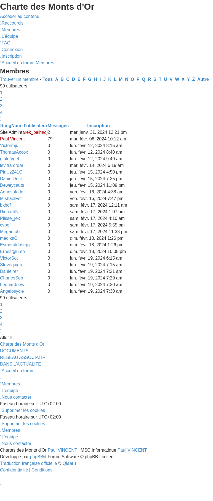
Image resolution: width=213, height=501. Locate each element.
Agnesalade (11, 192)
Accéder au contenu (19, 16)
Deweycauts (12, 185)
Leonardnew (12, 284)
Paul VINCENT (62, 450)
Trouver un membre (19, 79)
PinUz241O (11, 172)
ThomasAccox (14, 152)
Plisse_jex (10, 218)
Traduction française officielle (28, 463)
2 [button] (1, 99)
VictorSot (9, 258)
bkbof (5, 205)
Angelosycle (12, 291)
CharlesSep (11, 278)
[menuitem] (10, 29)
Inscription (98, 125)
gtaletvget (9, 158)
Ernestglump (12, 251)
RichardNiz (11, 211)
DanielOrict (11, 178)
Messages (58, 125)
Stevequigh (11, 264)
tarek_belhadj (34, 132)
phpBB (36, 456)
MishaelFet (11, 198)
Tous (47, 79)
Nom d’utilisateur (29, 125)
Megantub (10, 231)
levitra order (11, 165)
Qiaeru (69, 463)
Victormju (9, 145)
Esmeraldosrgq (15, 244)
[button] (1, 119)
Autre (203, 79)
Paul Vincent (12, 139)
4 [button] (1, 112)
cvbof (5, 225)
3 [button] (1, 105)
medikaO (9, 238)
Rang (5, 125)
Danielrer (9, 271)
